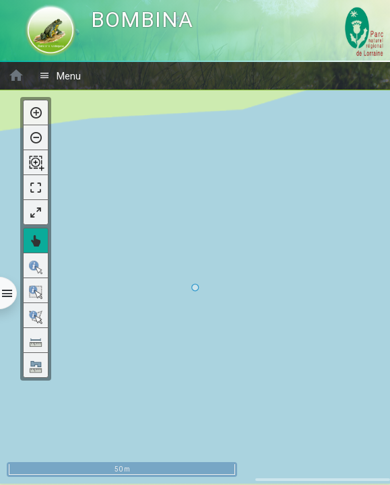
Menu (60, 76)
